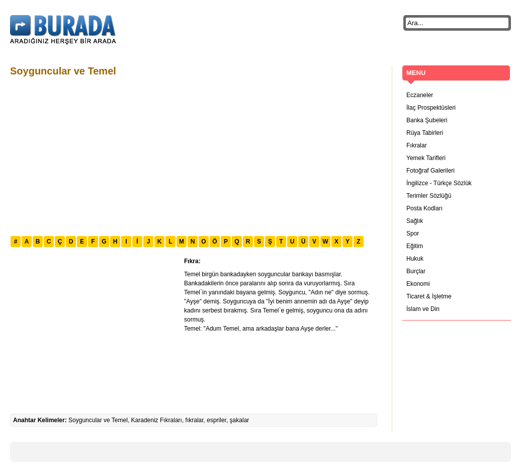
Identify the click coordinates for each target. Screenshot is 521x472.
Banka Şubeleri (426, 120)
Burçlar (415, 271)
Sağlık (414, 220)
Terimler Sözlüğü (428, 195)
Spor (412, 233)
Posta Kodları (424, 208)
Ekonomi (418, 283)
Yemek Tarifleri (426, 158)
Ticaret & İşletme (429, 296)
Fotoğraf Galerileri (430, 170)
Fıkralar (416, 145)
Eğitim (414, 246)
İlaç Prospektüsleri (431, 107)
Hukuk (414, 258)
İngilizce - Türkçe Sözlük (439, 183)
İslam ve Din (423, 308)
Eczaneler (419, 95)
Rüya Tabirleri (424, 132)
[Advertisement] (166, 155)
